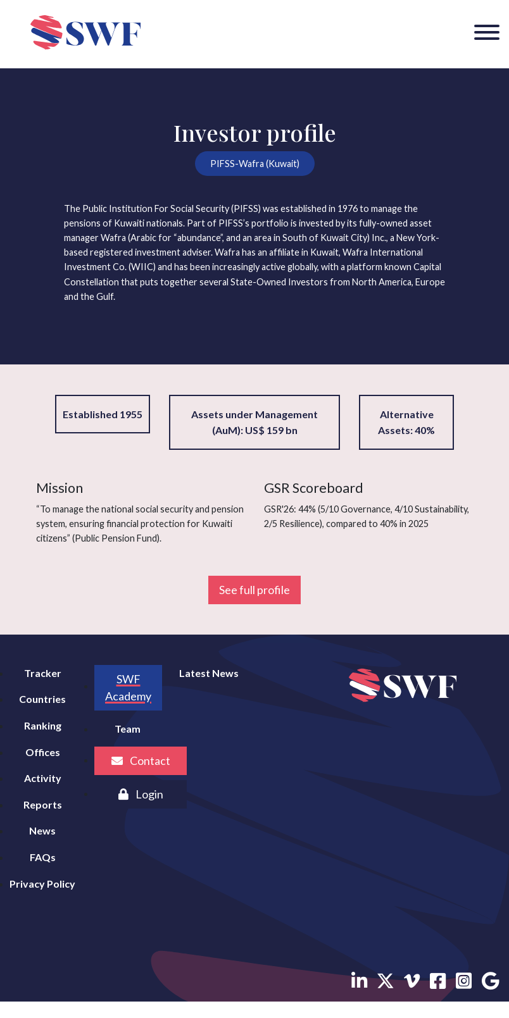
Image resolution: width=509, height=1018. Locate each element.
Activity (42, 778)
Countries (42, 699)
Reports (42, 804)
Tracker (42, 673)
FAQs (43, 857)
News (42, 830)
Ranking (42, 725)
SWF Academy (128, 687)
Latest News (209, 673)
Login (140, 794)
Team (128, 729)
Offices (42, 752)
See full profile (254, 590)
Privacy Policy (42, 884)
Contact (140, 760)
